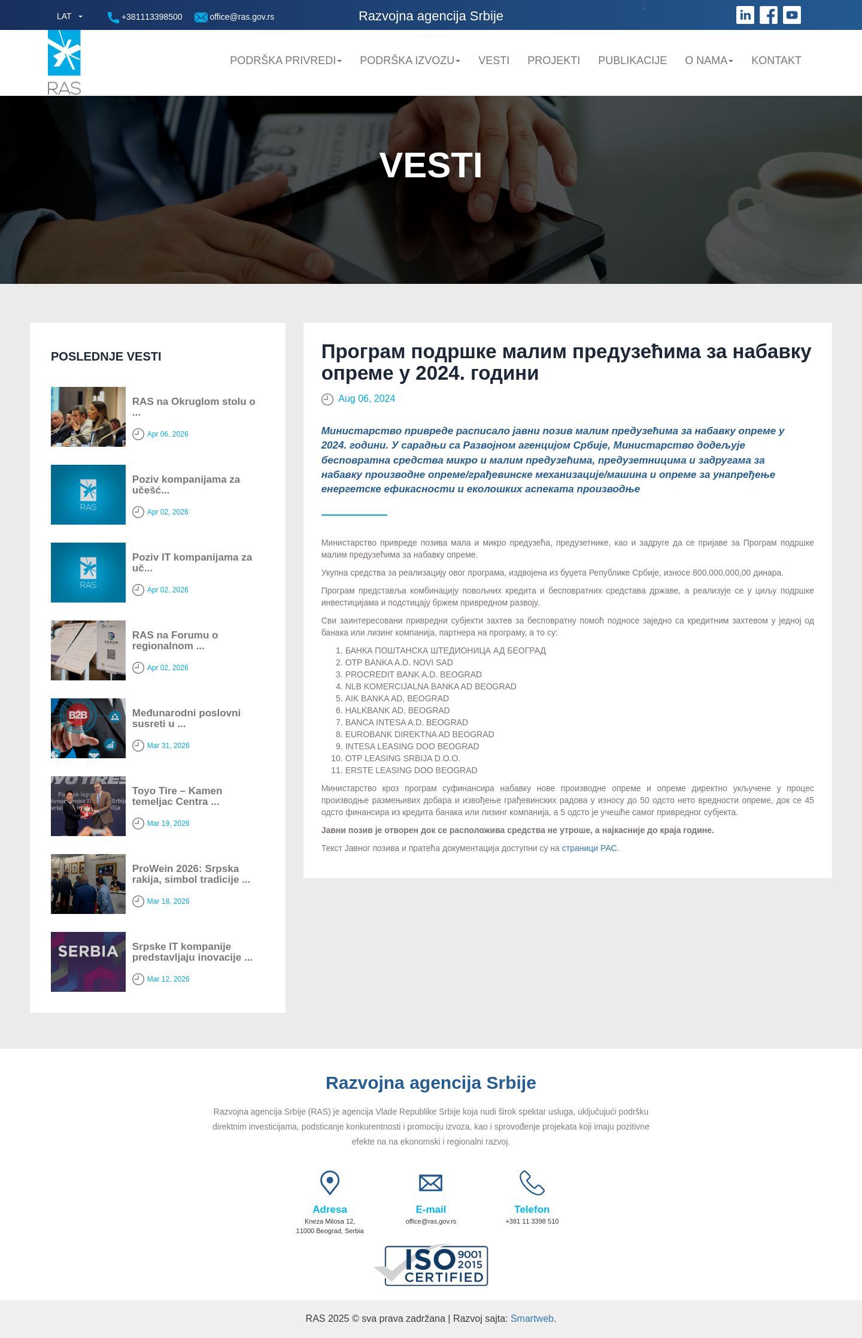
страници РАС (589, 848)
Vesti (493, 60)
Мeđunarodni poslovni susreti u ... (186, 718)
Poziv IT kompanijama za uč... (192, 563)
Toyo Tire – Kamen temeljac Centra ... (177, 796)
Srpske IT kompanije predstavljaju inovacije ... (192, 952)
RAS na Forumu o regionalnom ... (175, 640)
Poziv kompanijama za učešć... (186, 485)
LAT (64, 16)
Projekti (553, 60)
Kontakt (776, 60)
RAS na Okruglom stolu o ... (194, 407)
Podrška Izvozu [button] (410, 60)
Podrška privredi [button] (286, 60)
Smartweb (532, 1318)
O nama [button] (709, 60)
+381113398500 (145, 17)
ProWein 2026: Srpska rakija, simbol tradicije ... (191, 874)
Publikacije (632, 60)
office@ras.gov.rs (235, 17)
